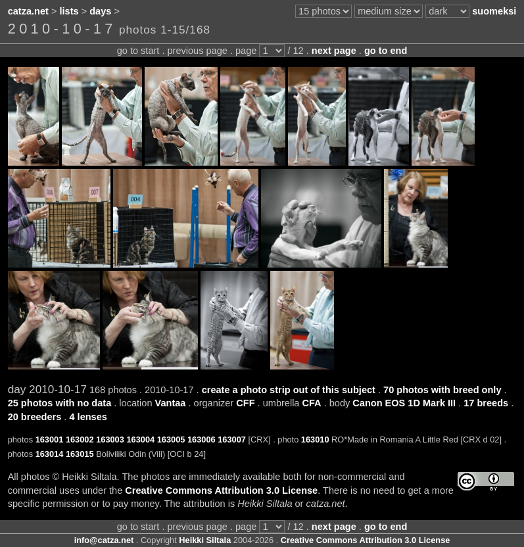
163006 (201, 439)
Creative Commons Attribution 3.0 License (221, 490)
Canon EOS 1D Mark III (404, 403)
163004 (140, 439)
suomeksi (494, 11)
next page (334, 50)
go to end (385, 50)
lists (69, 11)
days (100, 11)
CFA (312, 403)
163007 (232, 439)
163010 (315, 439)
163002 (80, 439)
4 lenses (88, 417)
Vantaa (170, 403)
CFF (245, 403)
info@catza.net (104, 540)
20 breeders (35, 417)
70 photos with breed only (442, 390)
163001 (50, 439)
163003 (110, 439)
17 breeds (486, 403)
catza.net (28, 11)
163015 (80, 454)
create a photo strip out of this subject (288, 390)
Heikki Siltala (205, 540)
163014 (50, 454)
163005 (171, 439)
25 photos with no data (60, 403)
